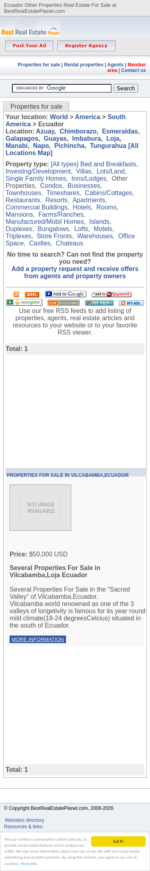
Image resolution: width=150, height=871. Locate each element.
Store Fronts (54, 236)
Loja (113, 138)
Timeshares (63, 192)
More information (38, 639)
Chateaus (69, 243)
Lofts (81, 228)
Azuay (45, 131)
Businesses (84, 185)
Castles (39, 243)
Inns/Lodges (89, 178)
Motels (103, 228)
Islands (99, 221)
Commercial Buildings (37, 207)
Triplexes (18, 236)
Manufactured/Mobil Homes (45, 221)
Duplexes (19, 228)
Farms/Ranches (61, 214)
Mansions (19, 214)
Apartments (88, 200)
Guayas (55, 138)
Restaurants (23, 200)
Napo (41, 145)
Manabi (17, 145)
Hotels (82, 207)
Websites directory (25, 820)
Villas (83, 171)
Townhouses (23, 192)
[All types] (64, 164)
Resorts (57, 200)
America (87, 117)
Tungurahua (108, 145)
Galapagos (22, 138)
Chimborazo (78, 131)
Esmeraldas (120, 131)
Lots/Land (110, 171)
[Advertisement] (73, 410)
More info (28, 864)
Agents (115, 65)
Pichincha (69, 145)
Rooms (106, 207)
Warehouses (95, 236)
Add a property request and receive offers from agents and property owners (75, 272)
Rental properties (84, 65)
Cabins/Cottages (108, 192)
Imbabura (86, 138)
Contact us (133, 70)
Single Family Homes (36, 178)
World (59, 117)
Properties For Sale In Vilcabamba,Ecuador (68, 475)
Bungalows (53, 228)
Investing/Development (38, 171)
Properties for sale (39, 65)
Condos (51, 185)
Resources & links (23, 826)
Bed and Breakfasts (108, 164)
